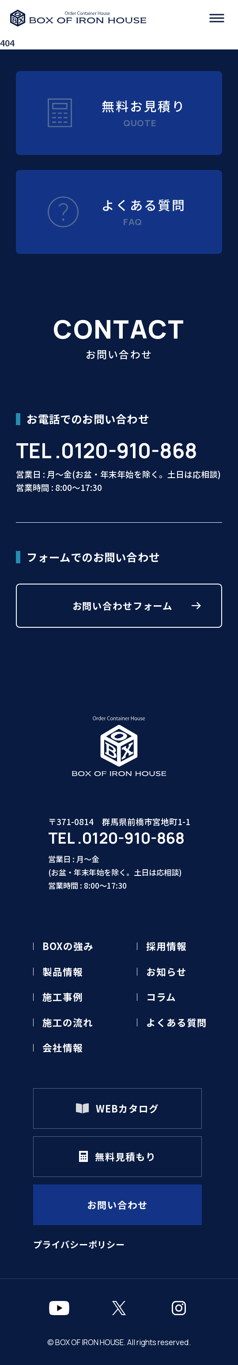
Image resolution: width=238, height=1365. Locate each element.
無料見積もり (125, 1156)
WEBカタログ (127, 1108)
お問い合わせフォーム (122, 605)
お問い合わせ (117, 1204)
